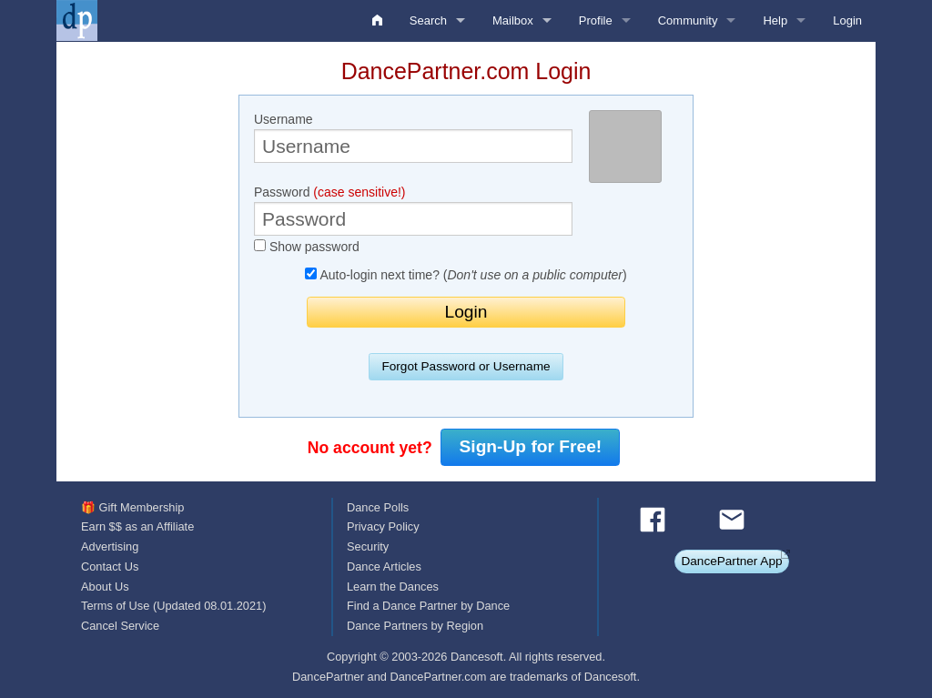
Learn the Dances (393, 586)
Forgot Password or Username (465, 366)
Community (688, 20)
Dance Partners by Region (415, 625)
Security (368, 546)
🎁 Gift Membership (132, 507)
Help (775, 20)
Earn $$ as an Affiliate (137, 526)
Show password (307, 246)
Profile (596, 20)
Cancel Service (120, 625)
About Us (105, 586)
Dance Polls (378, 507)
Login (847, 20)
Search (428, 20)
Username (413, 137)
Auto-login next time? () (465, 275)
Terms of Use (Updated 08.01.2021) (173, 605)
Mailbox (512, 20)
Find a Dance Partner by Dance (428, 605)
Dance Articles (384, 566)
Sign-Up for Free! (531, 446)
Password (413, 210)
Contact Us (109, 566)
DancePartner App (731, 561)
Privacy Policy (383, 526)
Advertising (109, 546)
